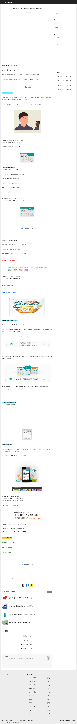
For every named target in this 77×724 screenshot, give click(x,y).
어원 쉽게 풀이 (39, 689)
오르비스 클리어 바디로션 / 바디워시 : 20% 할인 (22, 614)
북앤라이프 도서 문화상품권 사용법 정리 (19, 622)
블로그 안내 (57, 37)
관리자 (56, 23)
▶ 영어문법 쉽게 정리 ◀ (27, 640)
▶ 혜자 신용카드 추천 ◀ (27, 644)
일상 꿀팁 (39, 714)
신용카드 (39, 699)
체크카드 (39, 703)
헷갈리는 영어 (39, 681)
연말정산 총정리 (39, 706)
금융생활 (39, 710)
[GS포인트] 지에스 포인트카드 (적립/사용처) (21, 606)
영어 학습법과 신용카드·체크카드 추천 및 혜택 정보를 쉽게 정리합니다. (19, 658)
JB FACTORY (71, 720)
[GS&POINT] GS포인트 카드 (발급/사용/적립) (27, 8)
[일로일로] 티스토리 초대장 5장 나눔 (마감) (20, 598)
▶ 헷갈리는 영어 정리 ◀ (27, 636)
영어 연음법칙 (39, 685)
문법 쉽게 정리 (39, 678)
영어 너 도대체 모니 (10, 656)
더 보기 (50, 591)
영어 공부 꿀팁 (39, 692)
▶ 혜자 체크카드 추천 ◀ (27, 648)
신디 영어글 (39, 696)
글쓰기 (56, 27)
